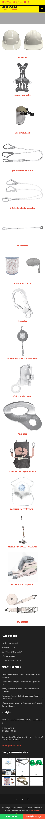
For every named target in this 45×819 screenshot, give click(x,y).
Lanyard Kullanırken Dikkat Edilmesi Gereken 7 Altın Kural (21, 676)
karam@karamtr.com (11, 745)
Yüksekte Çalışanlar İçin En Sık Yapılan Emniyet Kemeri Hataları (22, 704)
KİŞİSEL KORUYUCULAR (11, 660)
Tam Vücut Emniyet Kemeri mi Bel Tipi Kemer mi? (21, 683)
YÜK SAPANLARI (8, 656)
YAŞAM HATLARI (8, 647)
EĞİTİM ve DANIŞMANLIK (12, 652)
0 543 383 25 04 (9, 731)
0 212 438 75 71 (8, 728)
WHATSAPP (11, 816)
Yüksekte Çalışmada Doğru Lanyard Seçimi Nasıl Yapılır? (20, 697)
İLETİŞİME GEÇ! (33, 816)
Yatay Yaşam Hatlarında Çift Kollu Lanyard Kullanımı (20, 690)
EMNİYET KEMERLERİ (10, 643)
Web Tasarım (34, 810)
